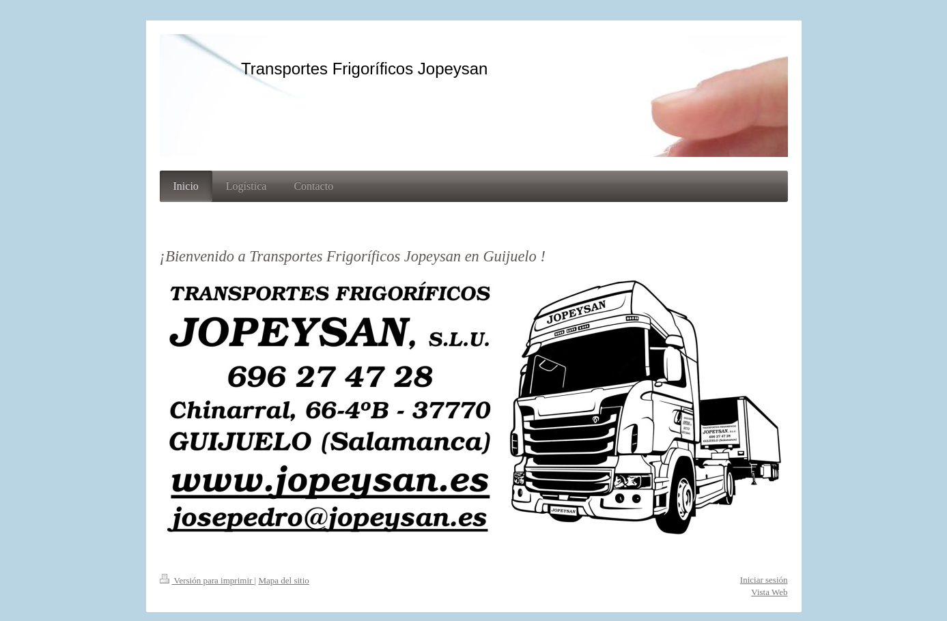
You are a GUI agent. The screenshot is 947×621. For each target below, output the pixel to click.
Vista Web (769, 592)
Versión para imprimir (207, 580)
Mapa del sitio (283, 580)
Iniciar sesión (764, 580)
